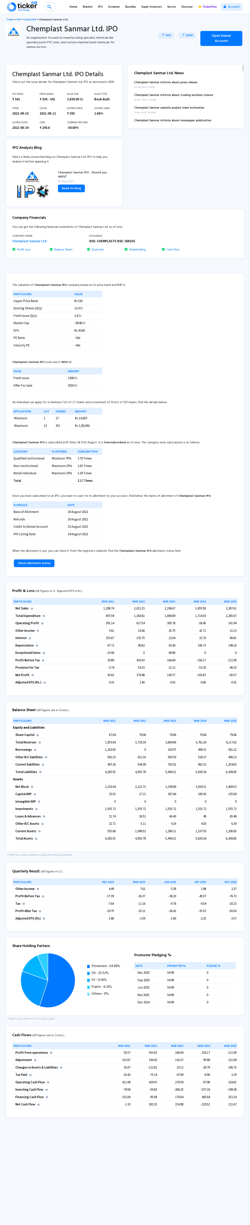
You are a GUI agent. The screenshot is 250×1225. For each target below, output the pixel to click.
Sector (171, 6)
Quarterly (95, 249)
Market (88, 6)
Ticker (10, 19)
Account (232, 6)
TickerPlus (207, 6)
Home (73, 6)
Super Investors (151, 6)
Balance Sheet (61, 249)
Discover (187, 6)
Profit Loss (21, 249)
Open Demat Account (221, 38)
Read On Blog (71, 188)
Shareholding (135, 249)
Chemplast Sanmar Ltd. (53, 19)
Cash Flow (171, 249)
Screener (114, 6)
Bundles (130, 6)
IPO (100, 6)
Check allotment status (34, 563)
